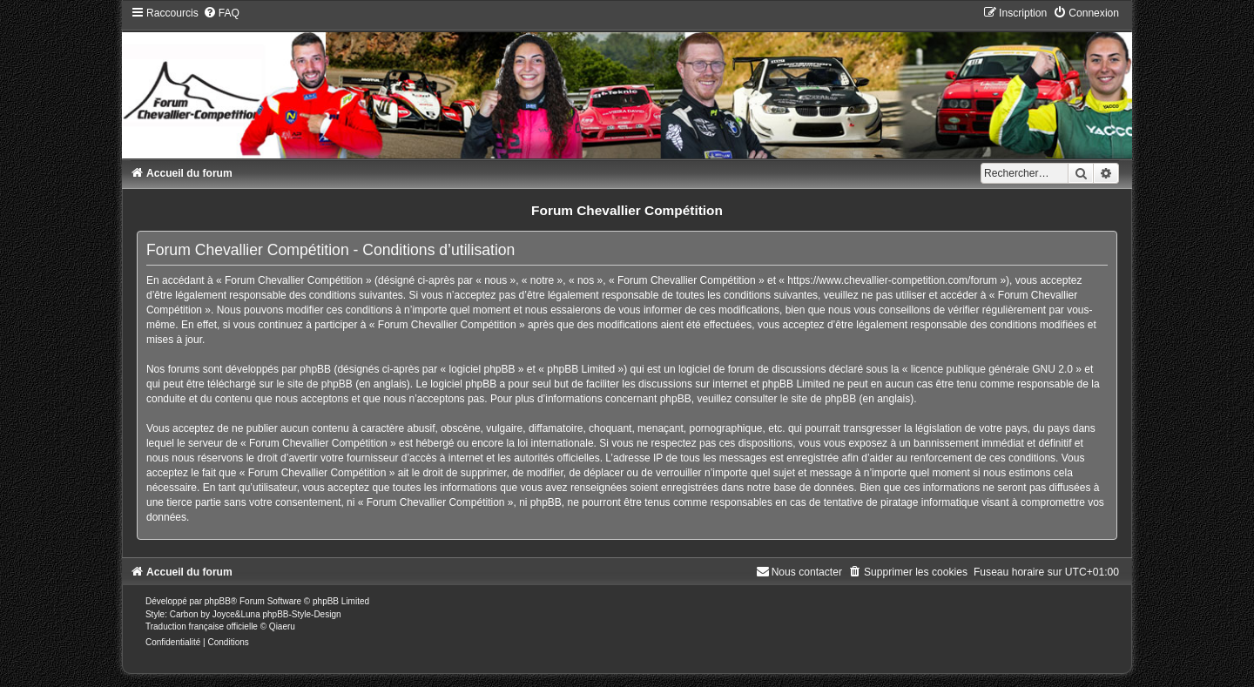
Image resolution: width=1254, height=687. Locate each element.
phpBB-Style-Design (301, 614)
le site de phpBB (314, 384)
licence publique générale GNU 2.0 (992, 369)
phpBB (218, 601)
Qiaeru (282, 626)
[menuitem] (221, 13)
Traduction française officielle (201, 626)
